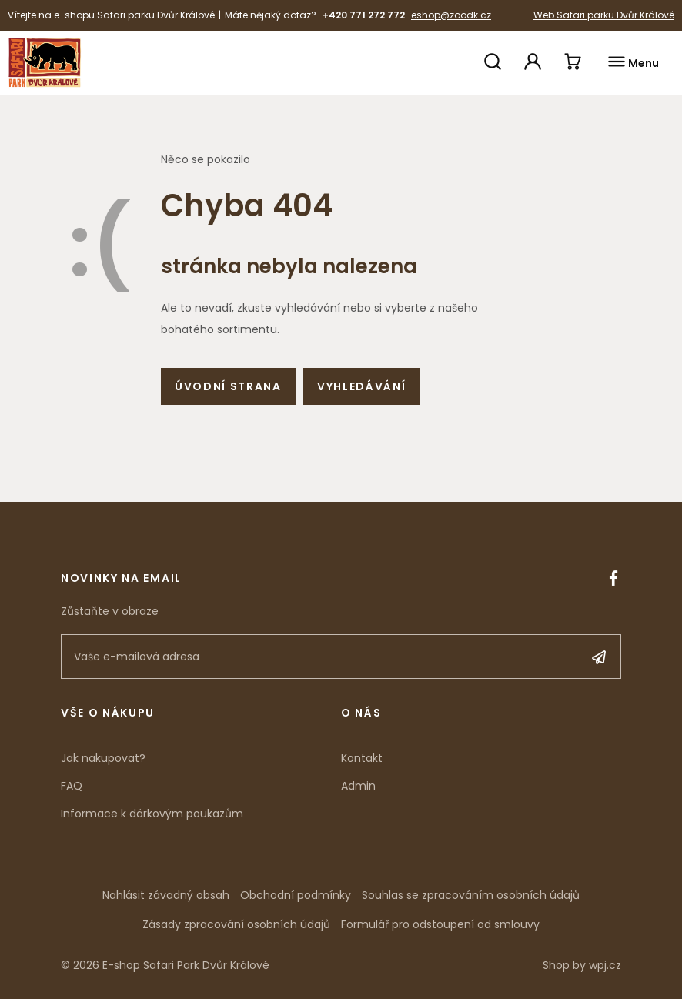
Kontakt (362, 758)
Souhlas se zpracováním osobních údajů (471, 895)
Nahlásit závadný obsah (165, 895)
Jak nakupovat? (103, 758)
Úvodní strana (228, 386)
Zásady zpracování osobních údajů (236, 924)
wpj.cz (605, 965)
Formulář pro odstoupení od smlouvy (440, 924)
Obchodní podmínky (295, 895)
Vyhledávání (361, 386)
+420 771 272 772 (364, 15)
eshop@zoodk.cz (451, 15)
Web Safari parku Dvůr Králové (603, 15)
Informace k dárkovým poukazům (152, 813)
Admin (358, 786)
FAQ (71, 786)
